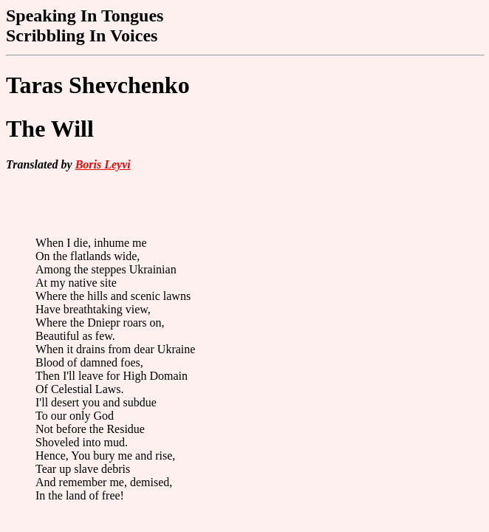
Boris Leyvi (103, 164)
